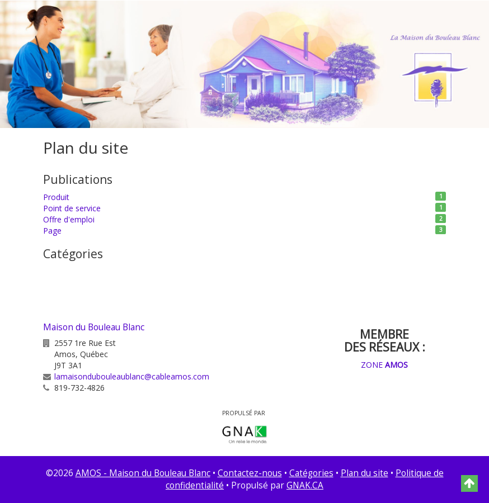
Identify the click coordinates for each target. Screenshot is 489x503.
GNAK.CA (304, 485)
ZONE (384, 364)
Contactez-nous (250, 473)
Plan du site (364, 473)
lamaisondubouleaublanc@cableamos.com (131, 376)
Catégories (311, 473)
